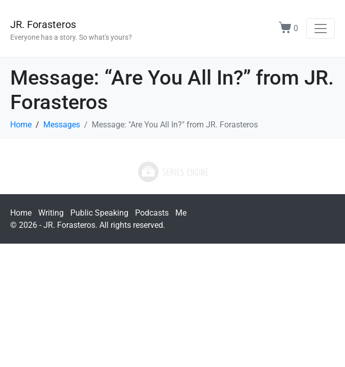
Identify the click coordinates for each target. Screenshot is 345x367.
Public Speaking (99, 213)
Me (181, 213)
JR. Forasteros (43, 24)
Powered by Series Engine (172, 172)
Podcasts (152, 213)
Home (21, 213)
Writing (51, 213)
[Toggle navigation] (320, 28)
